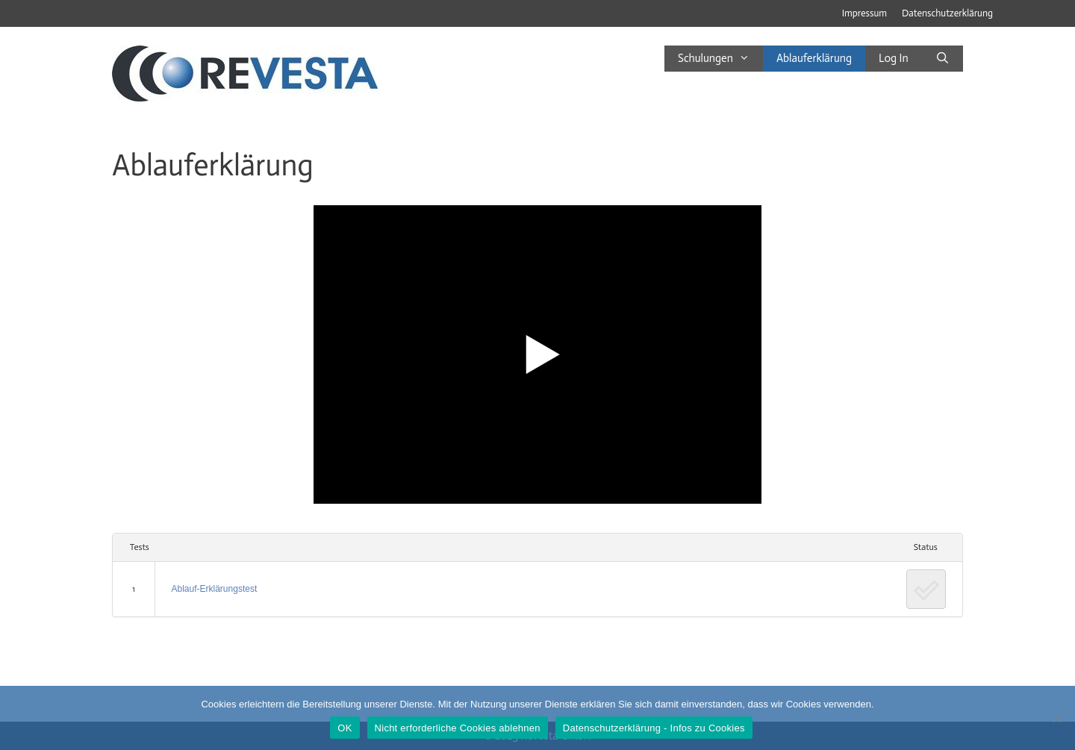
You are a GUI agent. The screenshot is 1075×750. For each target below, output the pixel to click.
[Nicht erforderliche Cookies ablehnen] (1056, 717)
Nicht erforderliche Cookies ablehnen (457, 728)
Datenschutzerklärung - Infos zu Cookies (654, 728)
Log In (894, 58)
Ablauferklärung (814, 58)
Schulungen (720, 59)
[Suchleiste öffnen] (942, 59)
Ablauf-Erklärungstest (215, 589)
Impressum (864, 13)
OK (344, 728)
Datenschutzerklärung (947, 13)
